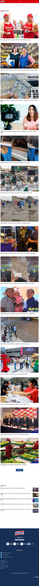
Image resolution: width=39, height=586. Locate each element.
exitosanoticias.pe (6, 554)
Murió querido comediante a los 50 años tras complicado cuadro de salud (12, 488)
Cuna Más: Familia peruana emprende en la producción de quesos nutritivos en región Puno (17, 313)
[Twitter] (17, 539)
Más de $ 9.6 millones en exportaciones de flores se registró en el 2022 (13, 374)
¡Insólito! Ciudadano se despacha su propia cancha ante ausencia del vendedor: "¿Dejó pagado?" (18, 253)
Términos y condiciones (4, 565)
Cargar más (19, 470)
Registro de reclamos (4, 562)
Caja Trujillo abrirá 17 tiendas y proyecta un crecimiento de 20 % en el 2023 (14, 434)
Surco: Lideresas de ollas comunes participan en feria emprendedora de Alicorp (15, 39)
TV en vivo (2, 563)
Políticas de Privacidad (4, 566)
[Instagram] (20, 539)
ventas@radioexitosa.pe (7, 552)
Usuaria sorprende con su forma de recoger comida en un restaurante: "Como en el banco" (17, 283)
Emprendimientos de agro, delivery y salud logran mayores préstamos (13, 464)
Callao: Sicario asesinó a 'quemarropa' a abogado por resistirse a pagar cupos (15, 343)
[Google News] (21, 539)
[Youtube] (18, 539)
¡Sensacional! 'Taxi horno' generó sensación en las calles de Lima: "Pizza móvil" (15, 162)
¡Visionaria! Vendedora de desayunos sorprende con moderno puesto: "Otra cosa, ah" (16, 192)
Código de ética (3, 560)
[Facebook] (15, 539)
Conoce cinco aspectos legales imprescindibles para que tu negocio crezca (14, 404)
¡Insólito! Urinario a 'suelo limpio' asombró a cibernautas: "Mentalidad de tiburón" (15, 223)
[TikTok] (23, 539)
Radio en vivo (2, 568)
